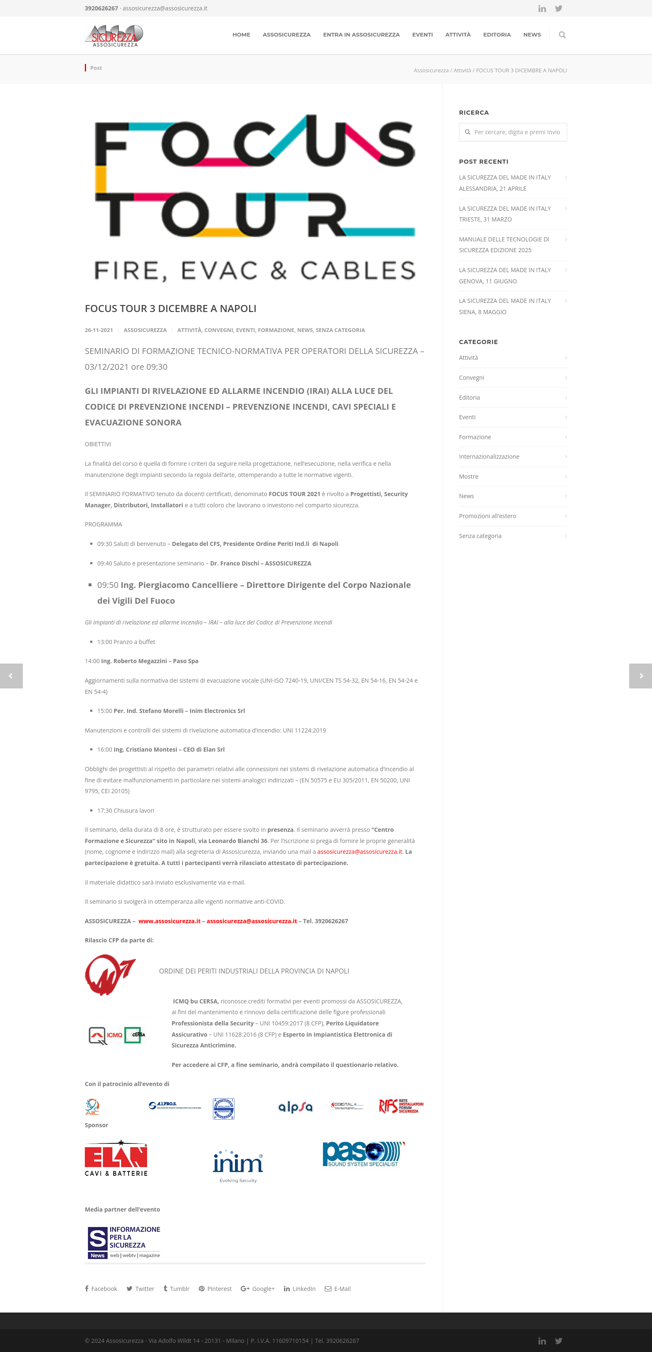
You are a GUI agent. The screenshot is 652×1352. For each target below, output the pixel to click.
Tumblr (176, 1289)
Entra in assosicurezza (361, 34)
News (305, 330)
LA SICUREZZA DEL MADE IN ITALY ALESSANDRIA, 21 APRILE (505, 182)
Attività (458, 34)
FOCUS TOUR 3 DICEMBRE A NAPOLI (171, 308)
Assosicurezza (287, 34)
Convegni (218, 330)
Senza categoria (340, 330)
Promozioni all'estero (487, 516)
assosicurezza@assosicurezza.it (165, 8)
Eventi (422, 34)
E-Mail (338, 1289)
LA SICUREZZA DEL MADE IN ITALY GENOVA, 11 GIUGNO (505, 275)
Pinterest (215, 1289)
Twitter (140, 1289)
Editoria (497, 34)
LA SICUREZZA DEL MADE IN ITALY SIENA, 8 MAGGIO (505, 306)
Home (241, 34)
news (532, 34)
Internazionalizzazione (489, 456)
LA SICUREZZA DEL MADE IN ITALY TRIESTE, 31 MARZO (505, 214)
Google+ (258, 1289)
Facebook (101, 1289)
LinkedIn (300, 1289)
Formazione (276, 330)
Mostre (468, 476)
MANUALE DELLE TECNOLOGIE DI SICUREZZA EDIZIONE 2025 (504, 244)
